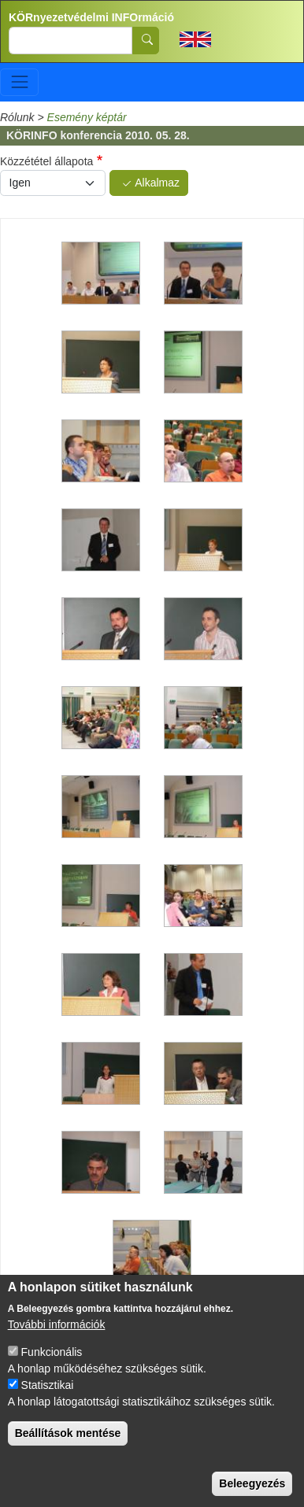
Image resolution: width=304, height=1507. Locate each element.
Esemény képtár (87, 117)
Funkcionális (52, 1360)
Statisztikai (47, 1393)
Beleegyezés (252, 1491)
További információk (57, 1332)
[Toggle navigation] (19, 82)
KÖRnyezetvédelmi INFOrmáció (91, 17)
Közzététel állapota (46, 161)
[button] (100, 274)
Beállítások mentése (68, 1441)
